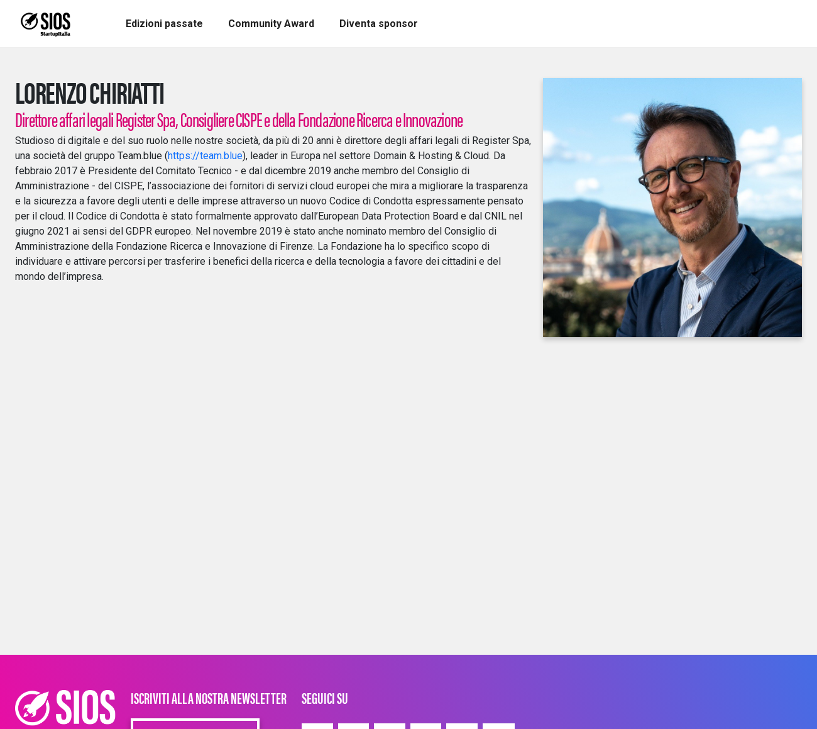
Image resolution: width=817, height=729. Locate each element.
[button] (164, 24)
